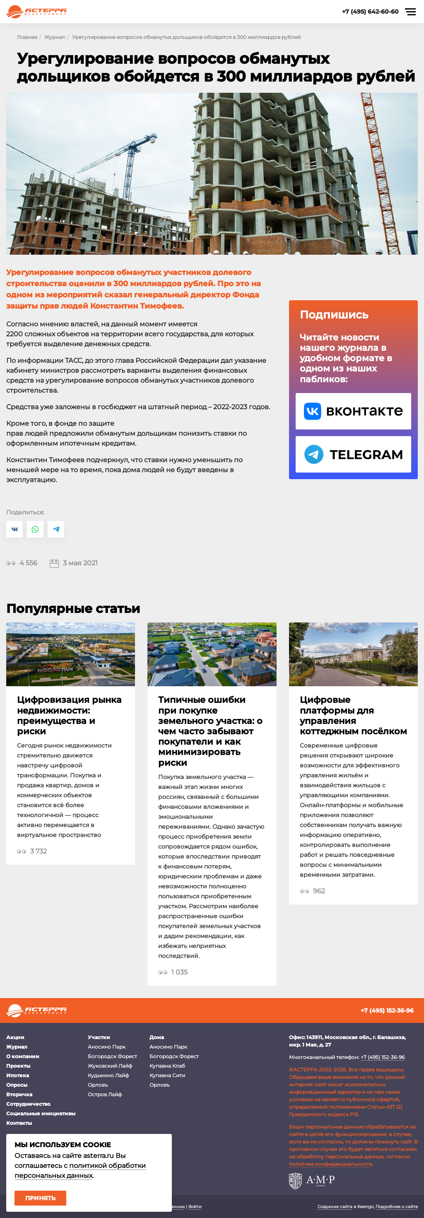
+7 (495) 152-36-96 (387, 1010)
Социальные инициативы (40, 1113)
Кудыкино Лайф (108, 1075)
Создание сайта (335, 1206)
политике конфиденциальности (330, 1164)
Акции (15, 1037)
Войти (195, 1206)
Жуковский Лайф (110, 1066)
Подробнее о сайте (397, 1206)
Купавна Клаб (167, 1066)
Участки (99, 1037)
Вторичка (19, 1094)
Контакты (19, 1123)
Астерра (36, 12)
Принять (40, 1198)
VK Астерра (353, 411)
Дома (156, 1037)
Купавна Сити (167, 1075)
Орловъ (98, 1085)
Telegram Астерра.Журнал (353, 454)
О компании (22, 1056)
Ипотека (17, 1075)
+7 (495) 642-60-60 (370, 11)
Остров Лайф (105, 1094)
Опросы (16, 1085)
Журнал (16, 1047)
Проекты (18, 1066)
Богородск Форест (112, 1056)
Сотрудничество (28, 1104)
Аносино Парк (106, 1047)
